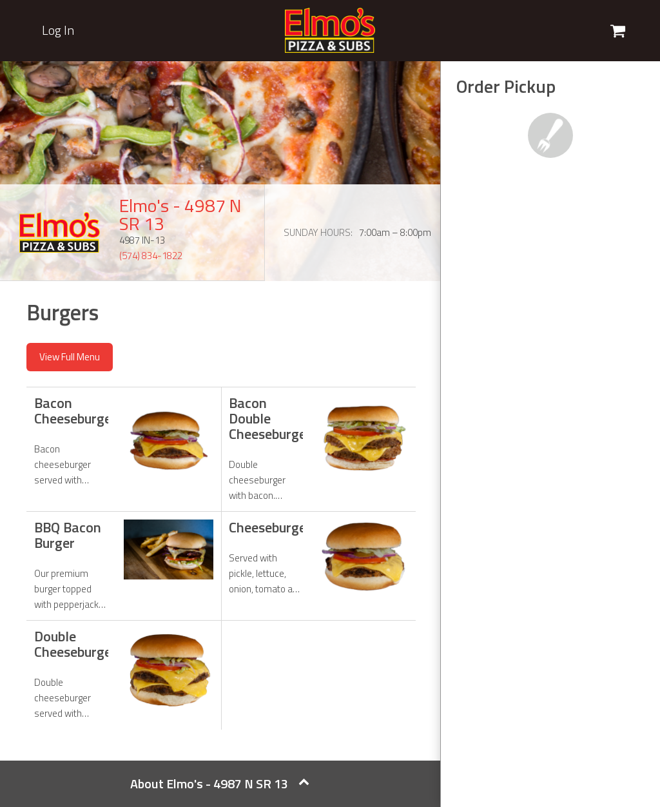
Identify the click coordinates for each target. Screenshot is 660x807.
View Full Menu (69, 356)
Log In (58, 30)
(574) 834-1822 (150, 255)
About (219, 783)
